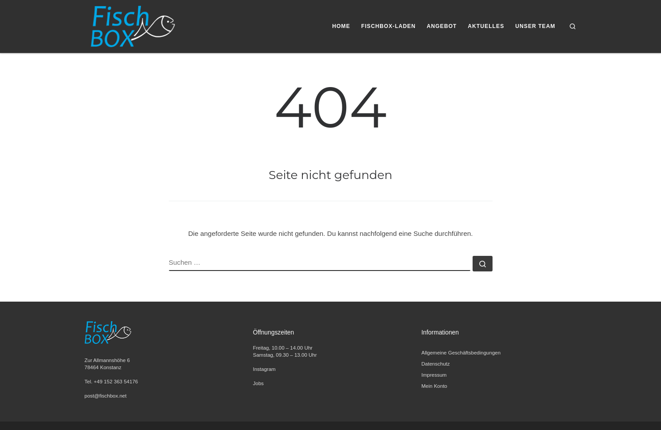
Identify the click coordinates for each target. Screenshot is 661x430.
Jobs (258, 383)
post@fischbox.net (106, 395)
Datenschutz (436, 363)
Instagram (264, 369)
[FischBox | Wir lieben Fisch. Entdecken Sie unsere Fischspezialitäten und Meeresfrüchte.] (132, 25)
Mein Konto (434, 386)
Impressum (434, 375)
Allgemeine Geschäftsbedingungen (461, 352)
